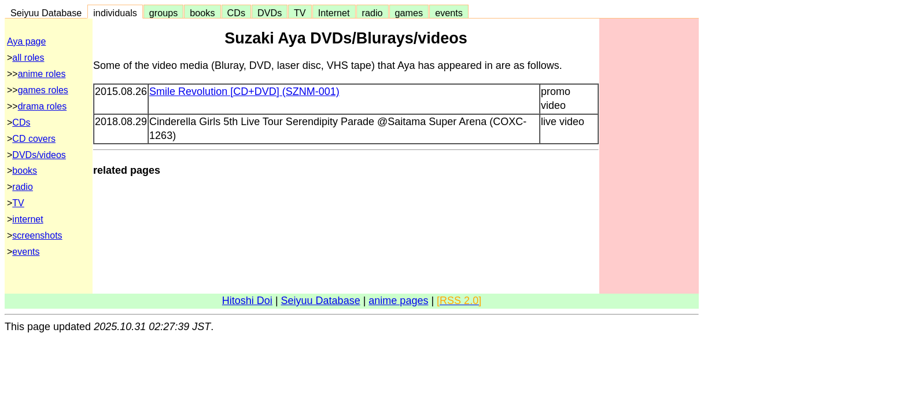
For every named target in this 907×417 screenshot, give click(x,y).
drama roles (42, 106)
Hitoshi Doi (247, 300)
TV (300, 13)
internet (27, 219)
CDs (236, 13)
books (202, 13)
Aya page (26, 41)
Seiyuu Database (46, 13)
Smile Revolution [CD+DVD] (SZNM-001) (244, 91)
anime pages (398, 300)
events (449, 13)
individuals (115, 13)
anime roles (42, 74)
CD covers (34, 139)
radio (372, 13)
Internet (334, 13)
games (409, 13)
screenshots (37, 235)
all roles (28, 58)
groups (163, 13)
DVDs (269, 13)
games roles (43, 90)
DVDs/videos (38, 155)
